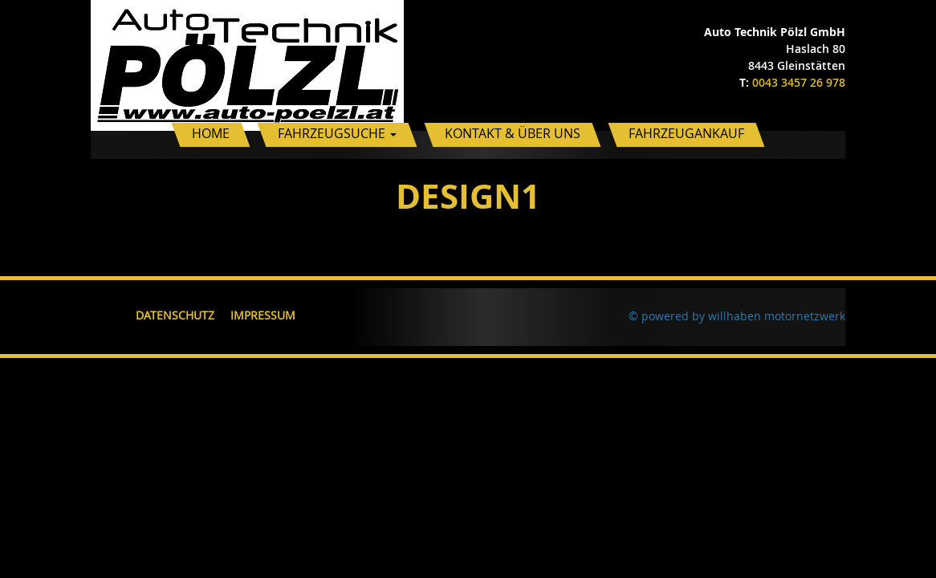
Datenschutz (175, 315)
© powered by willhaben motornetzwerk (737, 316)
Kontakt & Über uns (512, 133)
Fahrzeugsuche (337, 133)
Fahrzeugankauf (686, 133)
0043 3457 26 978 (798, 82)
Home (211, 133)
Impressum (262, 315)
